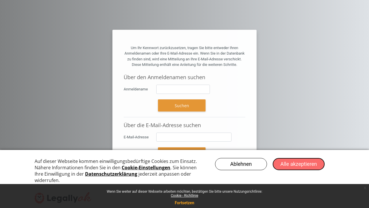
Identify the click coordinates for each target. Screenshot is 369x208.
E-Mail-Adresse (136, 137)
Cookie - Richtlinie (184, 196)
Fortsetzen (184, 202)
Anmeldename (136, 89)
